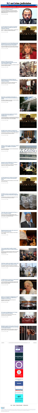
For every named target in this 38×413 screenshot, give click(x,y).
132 (20, 342)
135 (24, 342)
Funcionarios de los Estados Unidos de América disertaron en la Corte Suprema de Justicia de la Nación (9, 80)
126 (12, 342)
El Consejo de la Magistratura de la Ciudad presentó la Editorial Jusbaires (9, 313)
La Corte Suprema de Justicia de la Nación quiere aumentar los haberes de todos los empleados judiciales (9, 27)
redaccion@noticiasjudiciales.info (5, 411)
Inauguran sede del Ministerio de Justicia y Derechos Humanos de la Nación (9, 163)
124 (9, 342)
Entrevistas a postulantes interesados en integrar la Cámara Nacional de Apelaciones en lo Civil (10, 98)
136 (25, 342)
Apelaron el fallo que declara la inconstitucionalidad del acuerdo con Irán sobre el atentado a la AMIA (9, 62)
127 (13, 342)
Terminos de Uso (25, 405)
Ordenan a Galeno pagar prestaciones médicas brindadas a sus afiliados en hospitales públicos (10, 146)
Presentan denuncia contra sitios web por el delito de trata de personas (9, 231)
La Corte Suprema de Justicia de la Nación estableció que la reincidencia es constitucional (9, 115)
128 (15, 342)
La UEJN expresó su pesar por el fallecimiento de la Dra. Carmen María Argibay (10, 280)
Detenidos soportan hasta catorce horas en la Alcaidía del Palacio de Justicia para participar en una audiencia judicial (10, 327)
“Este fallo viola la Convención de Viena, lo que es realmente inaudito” (9, 213)
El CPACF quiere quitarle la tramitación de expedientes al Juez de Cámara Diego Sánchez (10, 131)
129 (16, 342)
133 (21, 342)
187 (29, 342)
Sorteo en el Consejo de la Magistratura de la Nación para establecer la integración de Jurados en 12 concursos (9, 297)
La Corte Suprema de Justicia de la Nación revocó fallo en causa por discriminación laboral (9, 178)
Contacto (14, 405)
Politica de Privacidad (19, 405)
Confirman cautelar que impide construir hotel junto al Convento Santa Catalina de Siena (10, 264)
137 (27, 342)
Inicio (11, 405)
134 (23, 342)
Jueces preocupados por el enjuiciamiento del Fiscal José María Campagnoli (10, 9)
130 (17, 342)
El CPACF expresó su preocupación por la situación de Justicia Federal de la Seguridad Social (9, 195)
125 (11, 342)
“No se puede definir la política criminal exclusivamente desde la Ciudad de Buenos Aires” (9, 249)
